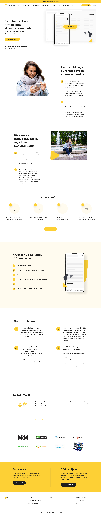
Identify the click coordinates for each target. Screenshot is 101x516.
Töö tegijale (26, 5)
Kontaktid (75, 5)
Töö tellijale (36, 5)
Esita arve (50, 229)
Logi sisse (86, 5)
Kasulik (54, 5)
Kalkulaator (45, 5)
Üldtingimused (31, 497)
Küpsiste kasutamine (33, 503)
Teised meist (65, 5)
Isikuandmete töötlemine (34, 500)
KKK (59, 5)
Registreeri (94, 5)
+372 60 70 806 (80, 500)
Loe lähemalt (12, 39)
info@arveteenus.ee (81, 497)
